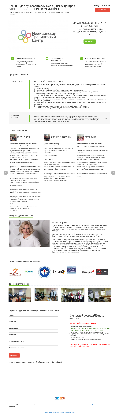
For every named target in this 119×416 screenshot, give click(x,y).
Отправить (14, 355)
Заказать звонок (103, 10)
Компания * (12, 334)
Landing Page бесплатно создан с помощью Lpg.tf (59, 412)
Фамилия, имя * (14, 328)
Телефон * (12, 315)
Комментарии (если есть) (16, 348)
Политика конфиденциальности (101, 405)
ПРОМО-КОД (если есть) (16, 341)
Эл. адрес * (12, 321)
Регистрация (89, 41)
